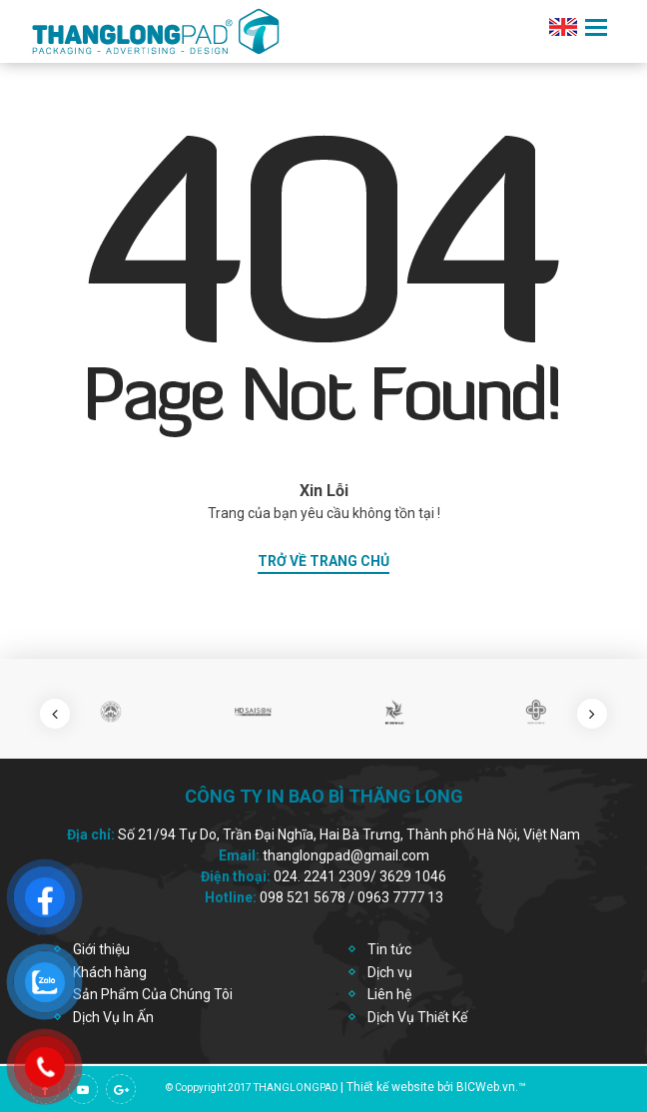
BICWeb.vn (485, 1087)
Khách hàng (110, 972)
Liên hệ (389, 994)
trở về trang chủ (323, 561)
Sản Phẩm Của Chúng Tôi (153, 994)
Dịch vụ (389, 972)
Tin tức (389, 949)
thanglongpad (296, 1087)
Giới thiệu (101, 949)
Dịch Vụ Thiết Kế (417, 1017)
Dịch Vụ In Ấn (113, 1017)
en (563, 27)
